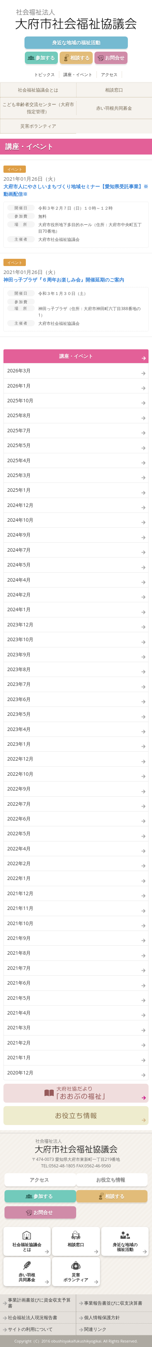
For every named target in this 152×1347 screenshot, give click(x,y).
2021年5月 (19, 998)
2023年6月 (19, 699)
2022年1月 (19, 878)
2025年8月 (19, 415)
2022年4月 (19, 848)
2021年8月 (19, 953)
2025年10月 (20, 400)
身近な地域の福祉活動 (76, 42)
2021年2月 (19, 1042)
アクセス (109, 74)
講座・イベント (77, 74)
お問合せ (114, 57)
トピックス (44, 74)
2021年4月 (19, 1012)
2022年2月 (19, 863)
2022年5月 (19, 833)
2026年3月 (19, 370)
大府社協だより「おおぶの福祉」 (76, 1093)
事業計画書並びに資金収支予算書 (39, 1303)
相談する (80, 57)
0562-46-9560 (97, 1166)
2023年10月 (20, 639)
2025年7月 (19, 430)
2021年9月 (19, 938)
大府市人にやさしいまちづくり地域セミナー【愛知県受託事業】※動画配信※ (75, 190)
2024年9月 (19, 534)
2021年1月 (19, 1057)
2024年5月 (19, 564)
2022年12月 (20, 758)
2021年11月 (20, 908)
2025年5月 (19, 445)
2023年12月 (20, 624)
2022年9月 (19, 788)
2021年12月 (20, 893)
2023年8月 (19, 669)
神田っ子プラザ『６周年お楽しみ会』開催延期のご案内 (63, 279)
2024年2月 (19, 594)
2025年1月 (19, 490)
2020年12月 (20, 1072)
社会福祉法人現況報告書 (32, 1317)
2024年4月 (19, 579)
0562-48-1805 (62, 1166)
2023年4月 (19, 729)
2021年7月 (19, 968)
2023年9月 (19, 654)
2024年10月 (20, 520)
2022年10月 (20, 774)
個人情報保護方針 (102, 1317)
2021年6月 (19, 982)
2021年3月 (19, 1027)
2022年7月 (19, 803)
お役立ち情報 (76, 1115)
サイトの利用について (30, 1329)
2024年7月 (19, 550)
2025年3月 (19, 475)
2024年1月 (19, 609)
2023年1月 (19, 744)
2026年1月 (19, 385)
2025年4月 (19, 460)
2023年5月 (19, 714)
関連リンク (95, 1329)
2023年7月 (19, 684)
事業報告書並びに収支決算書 (113, 1303)
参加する (45, 57)
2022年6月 (19, 818)
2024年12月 (20, 505)
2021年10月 (20, 923)
